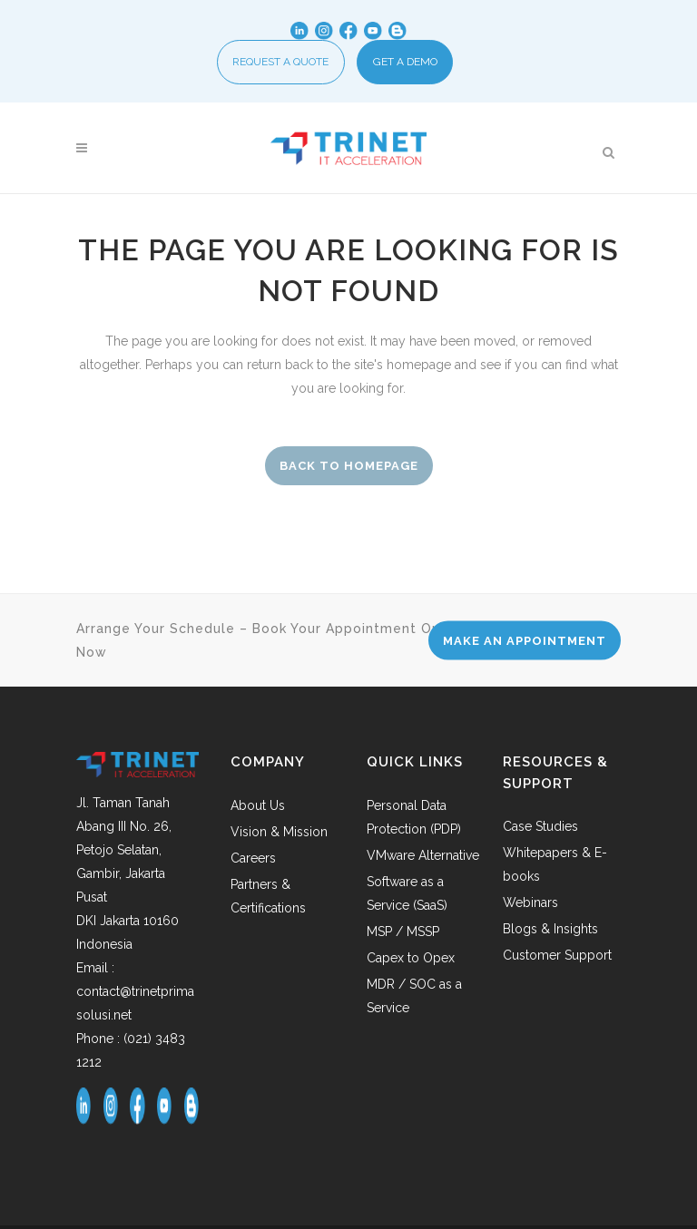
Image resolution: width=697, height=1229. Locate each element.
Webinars (530, 906)
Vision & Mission (279, 835)
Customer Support (557, 958)
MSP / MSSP (403, 935)
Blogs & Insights (550, 932)
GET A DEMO (405, 63)
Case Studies (540, 830)
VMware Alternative (423, 859)
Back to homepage (349, 469)
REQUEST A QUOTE (280, 63)
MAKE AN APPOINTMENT (524, 644)
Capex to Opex (411, 961)
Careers (253, 861)
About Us (258, 809)
